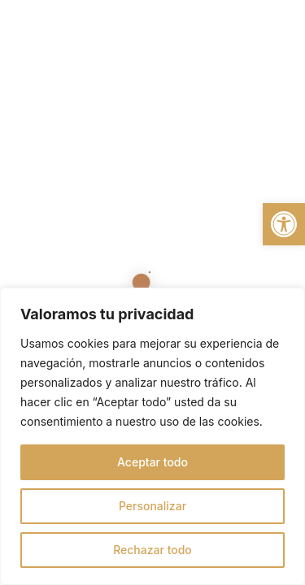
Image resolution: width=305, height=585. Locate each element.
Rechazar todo (152, 550)
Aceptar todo (152, 462)
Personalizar (152, 506)
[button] (284, 224)
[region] (152, 436)
